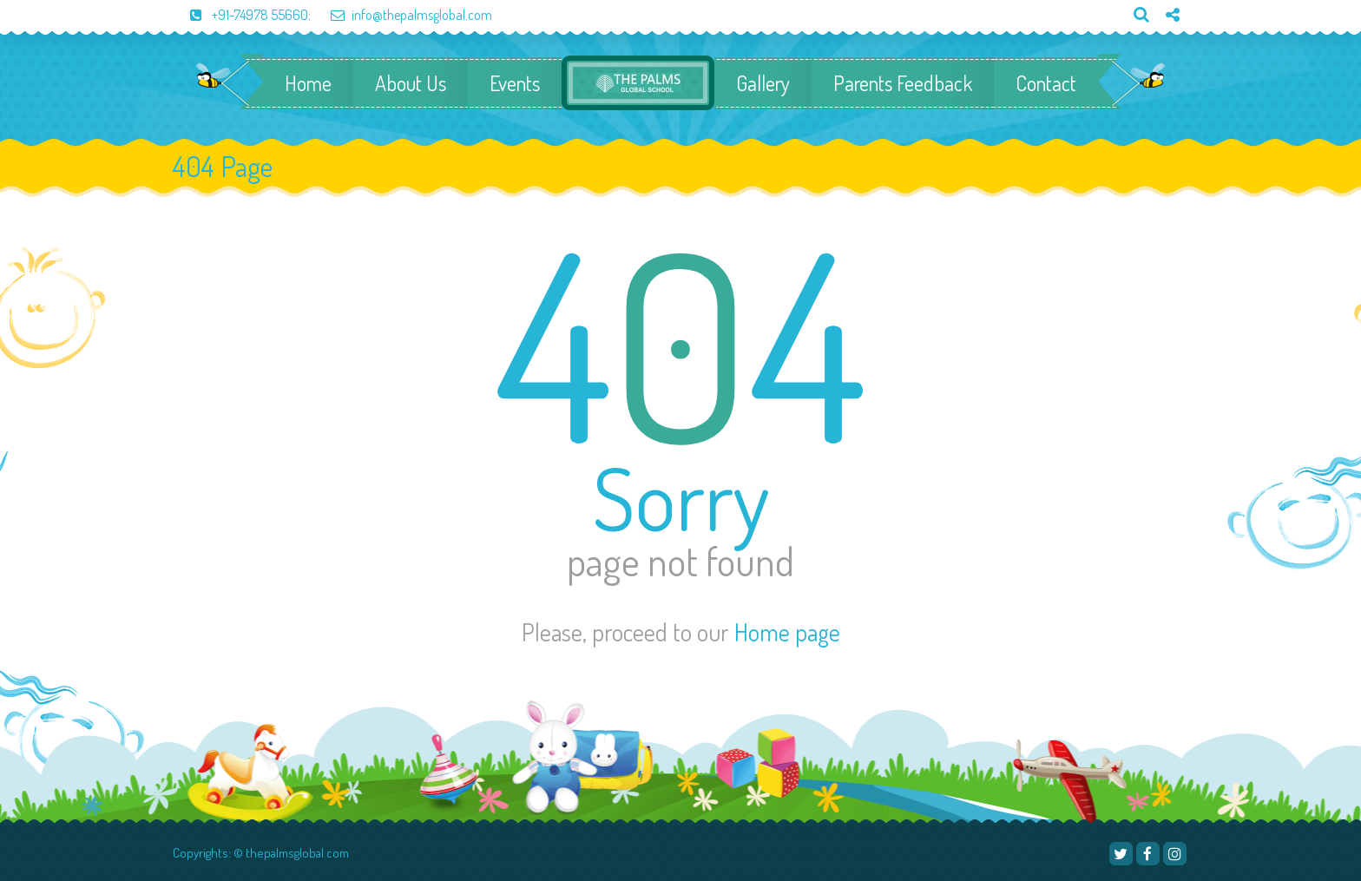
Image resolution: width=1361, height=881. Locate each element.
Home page (787, 632)
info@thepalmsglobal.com (402, 14)
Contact (1046, 83)
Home (308, 83)
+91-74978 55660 (240, 14)
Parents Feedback (903, 83)
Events (515, 83)
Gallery (763, 83)
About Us (410, 83)
